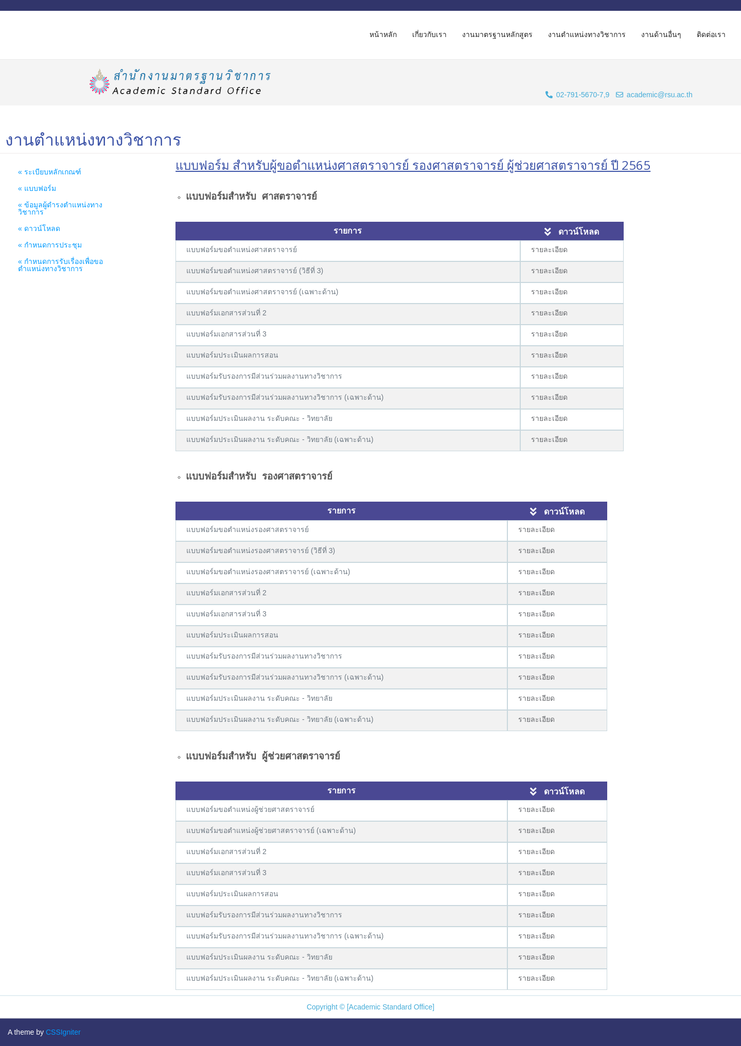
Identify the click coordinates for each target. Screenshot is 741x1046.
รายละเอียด (549, 249)
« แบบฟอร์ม (37, 188)
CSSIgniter (63, 1032)
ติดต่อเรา (711, 34)
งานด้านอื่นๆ (661, 34)
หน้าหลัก (383, 34)
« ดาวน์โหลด (39, 228)
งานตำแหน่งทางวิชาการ (587, 34)
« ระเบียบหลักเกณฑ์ (49, 172)
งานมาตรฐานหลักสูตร (497, 34)
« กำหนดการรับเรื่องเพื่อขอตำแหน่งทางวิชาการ (60, 265)
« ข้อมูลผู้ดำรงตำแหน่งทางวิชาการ (60, 208)
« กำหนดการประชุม (50, 245)
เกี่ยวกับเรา (429, 34)
